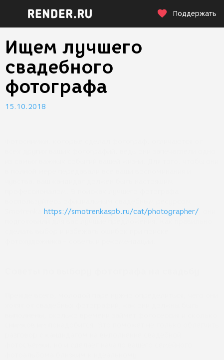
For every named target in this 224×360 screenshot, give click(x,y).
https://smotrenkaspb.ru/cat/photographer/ (121, 212)
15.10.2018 (25, 106)
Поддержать (187, 13)
